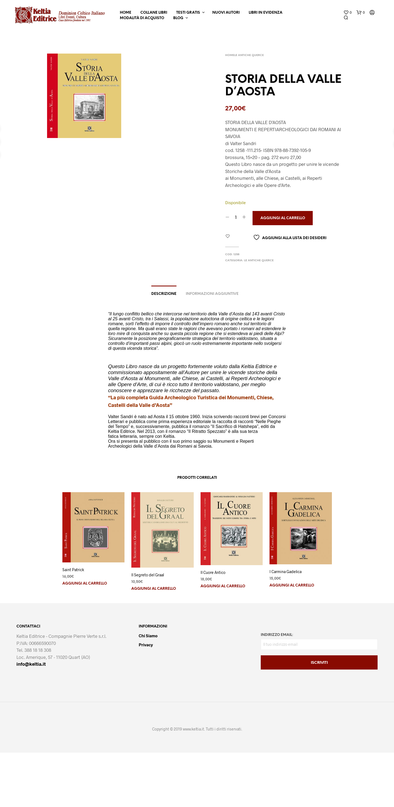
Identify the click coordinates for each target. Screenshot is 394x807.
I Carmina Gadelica (286, 571)
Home (125, 12)
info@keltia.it (31, 664)
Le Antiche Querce (249, 55)
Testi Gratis (188, 12)
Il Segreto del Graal (147, 575)
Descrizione (163, 294)
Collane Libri (153, 12)
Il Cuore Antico (213, 572)
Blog (178, 18)
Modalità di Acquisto (142, 18)
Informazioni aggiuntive (212, 294)
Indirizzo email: (277, 635)
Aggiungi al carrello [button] (84, 583)
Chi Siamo (148, 635)
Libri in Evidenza (265, 12)
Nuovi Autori (226, 12)
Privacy (146, 644)
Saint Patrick (73, 569)
